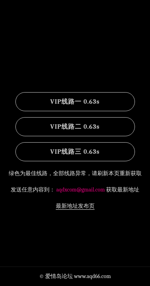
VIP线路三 (75, 151)
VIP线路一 (75, 101)
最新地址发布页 (75, 206)
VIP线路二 (75, 126)
